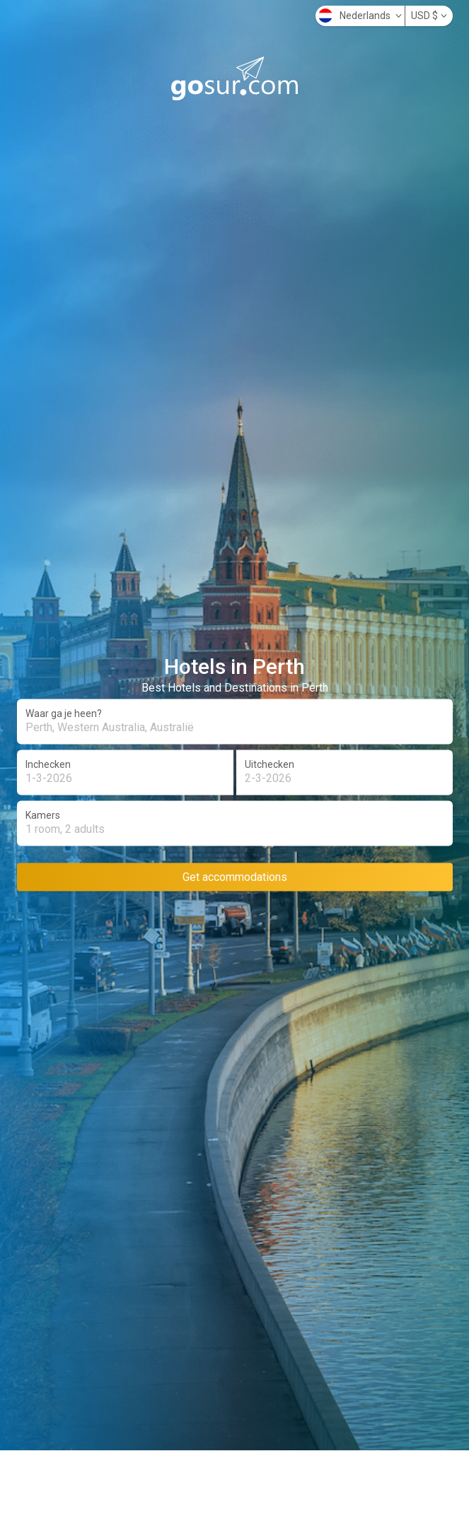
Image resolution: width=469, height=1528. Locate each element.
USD (429, 15)
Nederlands (360, 15)
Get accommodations (235, 876)
